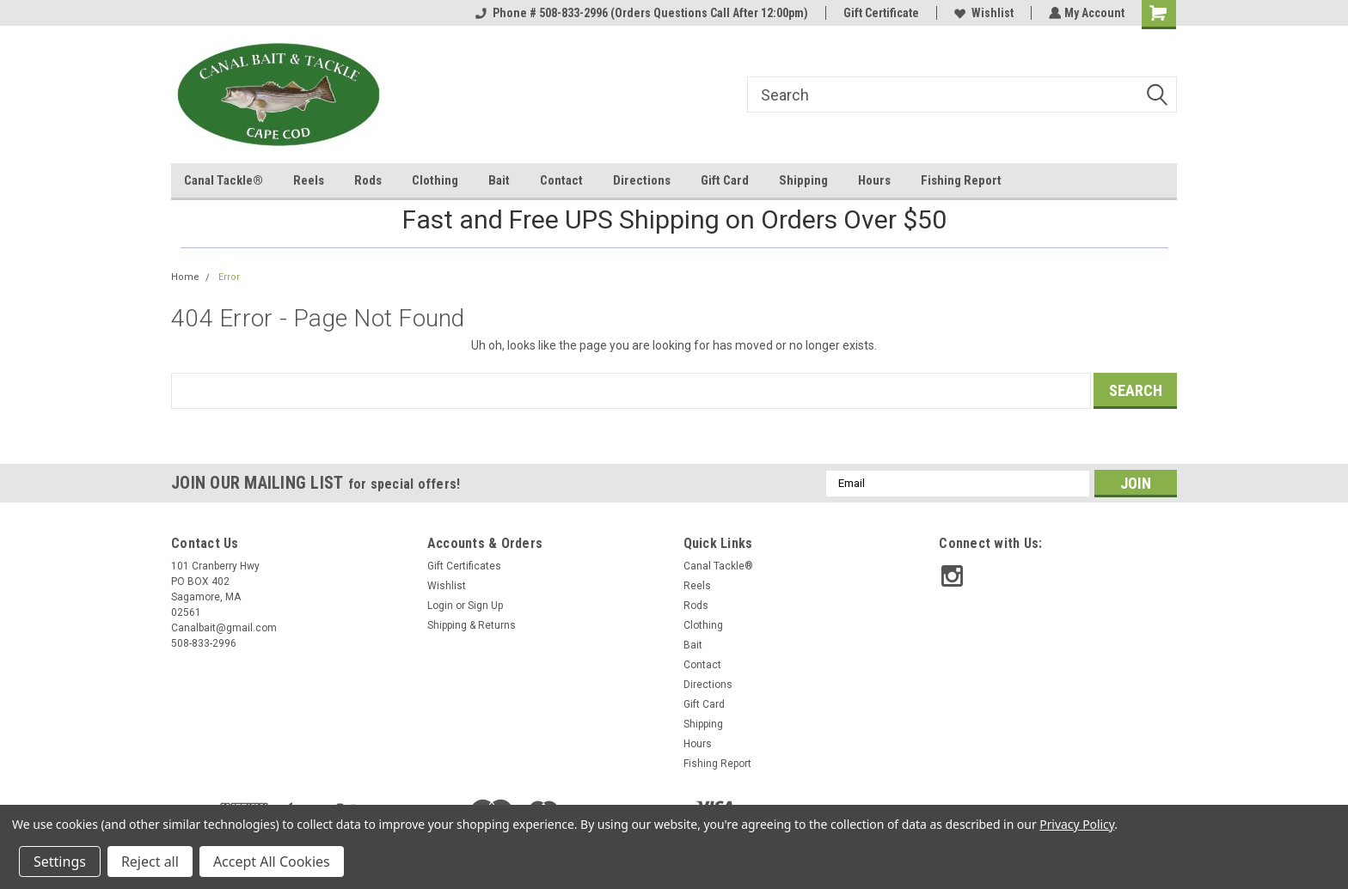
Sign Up (485, 606)
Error (229, 277)
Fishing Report (961, 180)
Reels (308, 180)
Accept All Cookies (271, 861)
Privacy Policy (1076, 824)
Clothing (435, 180)
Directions (642, 180)
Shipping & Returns (471, 625)
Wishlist (982, 13)
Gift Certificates (464, 566)
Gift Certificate (879, 13)
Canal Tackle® (223, 180)
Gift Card (725, 180)
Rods (368, 180)
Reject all (150, 861)
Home (185, 277)
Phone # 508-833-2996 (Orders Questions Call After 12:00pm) (640, 13)
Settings (60, 861)
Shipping (803, 180)
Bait (499, 180)
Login (440, 606)
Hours (874, 180)
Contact (561, 180)
